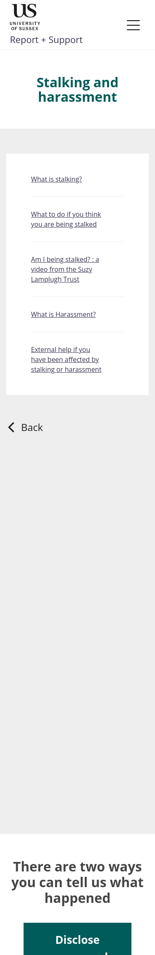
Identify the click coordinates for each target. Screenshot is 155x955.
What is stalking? (56, 179)
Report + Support (46, 39)
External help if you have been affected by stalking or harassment (66, 359)
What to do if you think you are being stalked (66, 219)
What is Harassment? (63, 314)
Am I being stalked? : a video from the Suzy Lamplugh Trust (65, 269)
